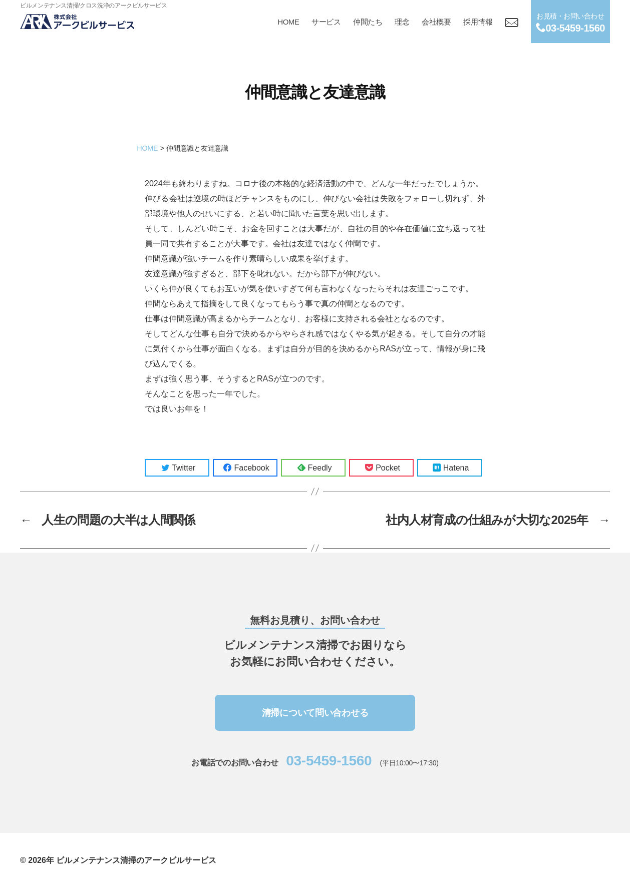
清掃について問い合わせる (315, 713)
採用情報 (477, 22)
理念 (402, 22)
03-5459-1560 (329, 760)
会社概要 (436, 22)
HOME (288, 22)
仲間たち (367, 22)
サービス (326, 22)
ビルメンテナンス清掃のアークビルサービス (136, 860)
